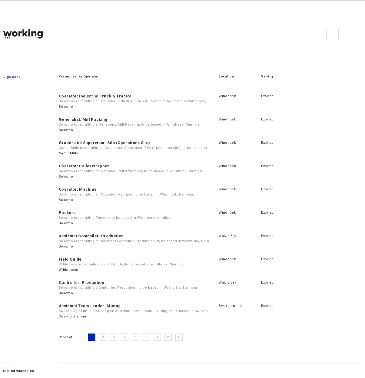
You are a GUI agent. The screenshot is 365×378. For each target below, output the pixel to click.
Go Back (13, 77)
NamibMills (68, 153)
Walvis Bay (227, 236)
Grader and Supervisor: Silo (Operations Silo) (104, 142)
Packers (67, 212)
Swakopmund (230, 306)
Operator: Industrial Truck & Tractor (95, 96)
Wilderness (68, 270)
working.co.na (35, 34)
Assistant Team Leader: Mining (90, 306)
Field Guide (70, 259)
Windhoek (227, 96)
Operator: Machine (78, 189)
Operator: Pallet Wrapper (84, 166)
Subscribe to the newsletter (357, 34)
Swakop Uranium (73, 316)
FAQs (343, 34)
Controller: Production (81, 282)
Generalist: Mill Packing (83, 119)
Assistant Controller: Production (91, 236)
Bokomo (66, 107)
